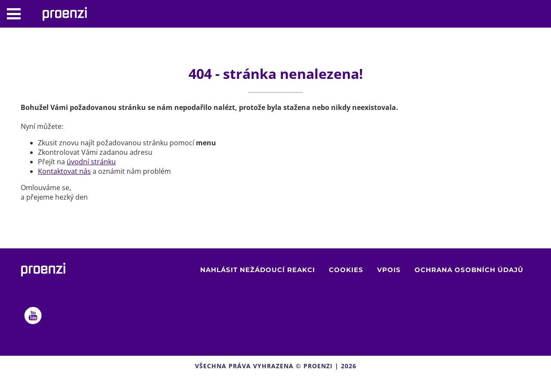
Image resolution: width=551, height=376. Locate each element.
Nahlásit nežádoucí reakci (257, 270)
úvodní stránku (91, 161)
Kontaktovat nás (64, 171)
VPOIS (389, 270)
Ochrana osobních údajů (469, 270)
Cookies (346, 270)
